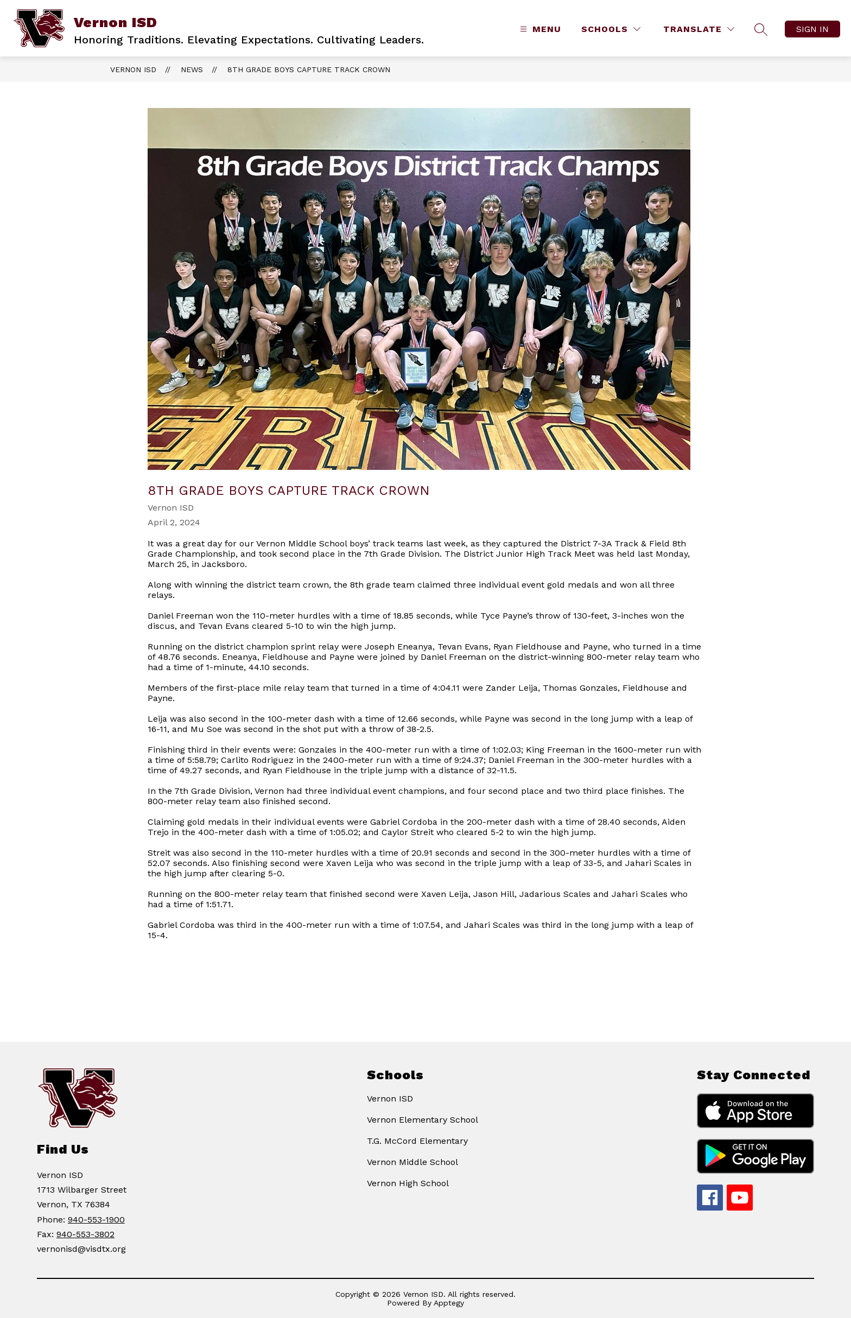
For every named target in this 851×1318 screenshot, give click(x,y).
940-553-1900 (96, 1219)
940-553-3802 (85, 1234)
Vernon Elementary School (422, 1120)
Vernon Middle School (412, 1162)
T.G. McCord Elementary (417, 1141)
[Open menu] (539, 29)
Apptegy (449, 1302)
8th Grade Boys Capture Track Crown (308, 69)
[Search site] (760, 29)
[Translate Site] (699, 29)
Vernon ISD (133, 69)
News (192, 69)
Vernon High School (408, 1183)
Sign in (812, 29)
